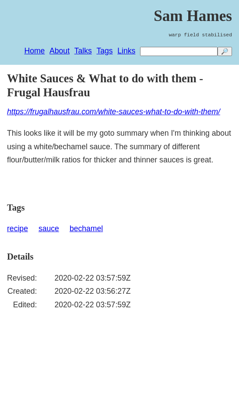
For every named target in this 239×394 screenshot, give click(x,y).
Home (34, 50)
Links (126, 50)
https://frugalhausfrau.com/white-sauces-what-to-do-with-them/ (113, 111)
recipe (17, 228)
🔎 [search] (224, 51)
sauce (49, 228)
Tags (104, 50)
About (59, 50)
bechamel (86, 228)
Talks (83, 50)
